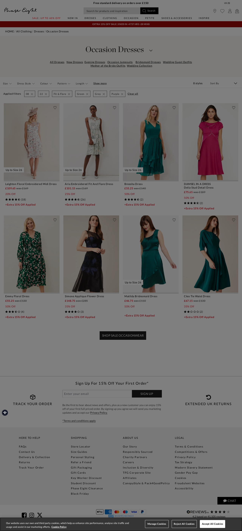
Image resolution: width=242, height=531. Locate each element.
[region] (121, 524)
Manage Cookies (156, 523)
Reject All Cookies (184, 523)
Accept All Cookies (212, 523)
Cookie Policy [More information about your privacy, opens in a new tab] (59, 526)
